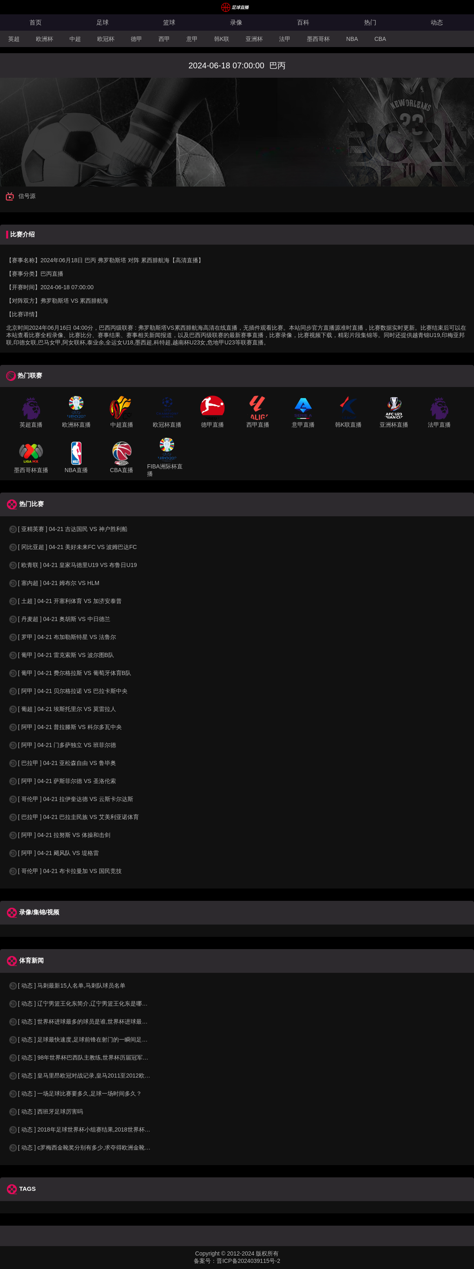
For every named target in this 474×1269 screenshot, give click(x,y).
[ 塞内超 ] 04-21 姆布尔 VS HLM (53, 583)
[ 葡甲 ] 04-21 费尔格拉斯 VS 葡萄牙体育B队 (69, 673)
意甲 (192, 39)
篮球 (169, 22)
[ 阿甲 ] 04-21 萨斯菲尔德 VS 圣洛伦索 (62, 781)
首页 (35, 22)
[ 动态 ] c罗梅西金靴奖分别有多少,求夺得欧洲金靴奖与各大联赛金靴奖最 (105, 1147)
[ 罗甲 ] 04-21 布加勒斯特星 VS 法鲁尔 (62, 637)
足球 (102, 22)
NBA (352, 39)
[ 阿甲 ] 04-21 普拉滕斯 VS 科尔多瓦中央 (65, 727)
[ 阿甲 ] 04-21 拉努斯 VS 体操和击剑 (59, 835)
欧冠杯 (105, 39)
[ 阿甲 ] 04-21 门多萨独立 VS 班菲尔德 (62, 745)
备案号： (205, 1261)
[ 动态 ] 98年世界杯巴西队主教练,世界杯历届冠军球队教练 (86, 1057)
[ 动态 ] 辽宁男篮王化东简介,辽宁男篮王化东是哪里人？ (83, 1003)
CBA (380, 39)
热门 (370, 22)
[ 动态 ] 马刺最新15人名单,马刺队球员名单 (66, 985)
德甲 (136, 39)
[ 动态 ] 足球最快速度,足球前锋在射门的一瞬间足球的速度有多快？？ (100, 1039)
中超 (75, 39)
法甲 (285, 39)
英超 (14, 39)
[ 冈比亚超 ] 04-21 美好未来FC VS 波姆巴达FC (72, 547)
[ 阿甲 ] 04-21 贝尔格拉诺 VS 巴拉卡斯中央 (67, 691)
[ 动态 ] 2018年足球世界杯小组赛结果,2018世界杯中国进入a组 (92, 1129)
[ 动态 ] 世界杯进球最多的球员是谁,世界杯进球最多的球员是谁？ (95, 1021)
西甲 (164, 39)
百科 (303, 22)
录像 (236, 22)
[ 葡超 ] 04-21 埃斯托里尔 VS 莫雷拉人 (62, 709)
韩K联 (221, 39)
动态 (437, 22)
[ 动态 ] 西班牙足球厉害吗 (45, 1111)
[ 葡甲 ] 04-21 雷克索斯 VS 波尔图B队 (61, 655)
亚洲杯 (254, 39)
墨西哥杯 (318, 39)
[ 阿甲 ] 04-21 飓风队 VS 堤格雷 (53, 853)
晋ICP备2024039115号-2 (248, 1261)
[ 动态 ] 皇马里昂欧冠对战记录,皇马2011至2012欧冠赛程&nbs (91, 1075)
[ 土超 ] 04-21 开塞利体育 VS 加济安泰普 (65, 601)
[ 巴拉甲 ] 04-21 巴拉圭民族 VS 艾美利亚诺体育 (73, 817)
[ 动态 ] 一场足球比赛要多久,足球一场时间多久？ (75, 1093)
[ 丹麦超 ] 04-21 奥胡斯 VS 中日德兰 (59, 619)
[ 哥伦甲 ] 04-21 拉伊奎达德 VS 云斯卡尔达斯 (70, 799)
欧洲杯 (44, 39)
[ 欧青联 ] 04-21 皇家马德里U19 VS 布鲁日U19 (72, 565)
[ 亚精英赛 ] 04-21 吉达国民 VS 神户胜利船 (67, 529)
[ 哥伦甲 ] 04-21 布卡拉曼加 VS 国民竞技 (65, 871)
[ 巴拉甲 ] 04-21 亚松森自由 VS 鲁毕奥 (62, 763)
